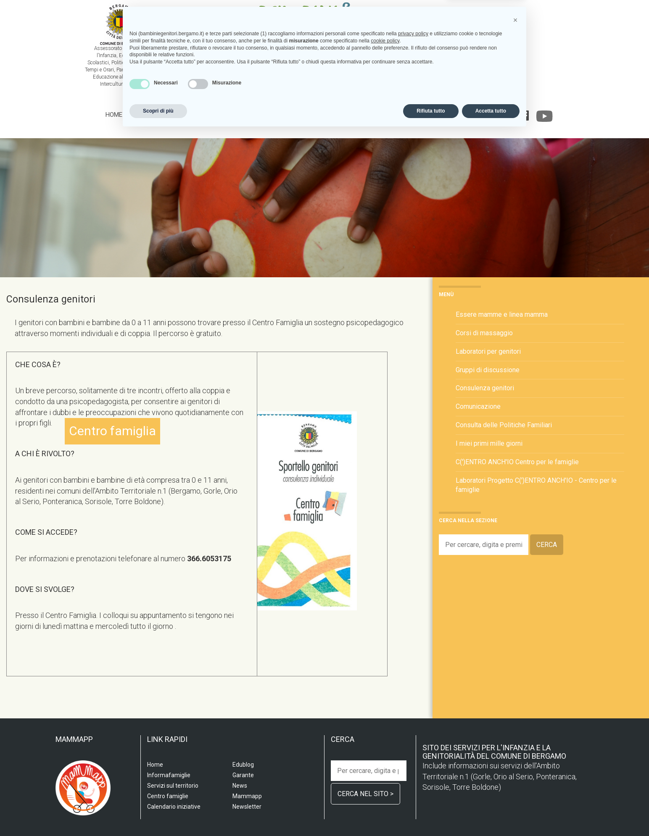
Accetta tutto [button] (490, 814)
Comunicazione (478, 406)
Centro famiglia (268, 114)
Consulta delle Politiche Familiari (504, 425)
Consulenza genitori (485, 388)
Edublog (455, 114)
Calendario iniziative (399, 114)
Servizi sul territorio (196, 114)
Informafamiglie (331, 114)
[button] (515, 723)
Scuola (141, 114)
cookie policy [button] (385, 744)
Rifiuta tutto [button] (431, 814)
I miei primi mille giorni (489, 443)
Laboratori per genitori (488, 351)
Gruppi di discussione (488, 370)
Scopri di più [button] (158, 814)
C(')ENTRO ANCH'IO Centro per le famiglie (517, 462)
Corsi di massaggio (484, 333)
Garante (490, 114)
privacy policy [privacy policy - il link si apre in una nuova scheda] (413, 736)
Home (114, 114)
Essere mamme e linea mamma (502, 314)
